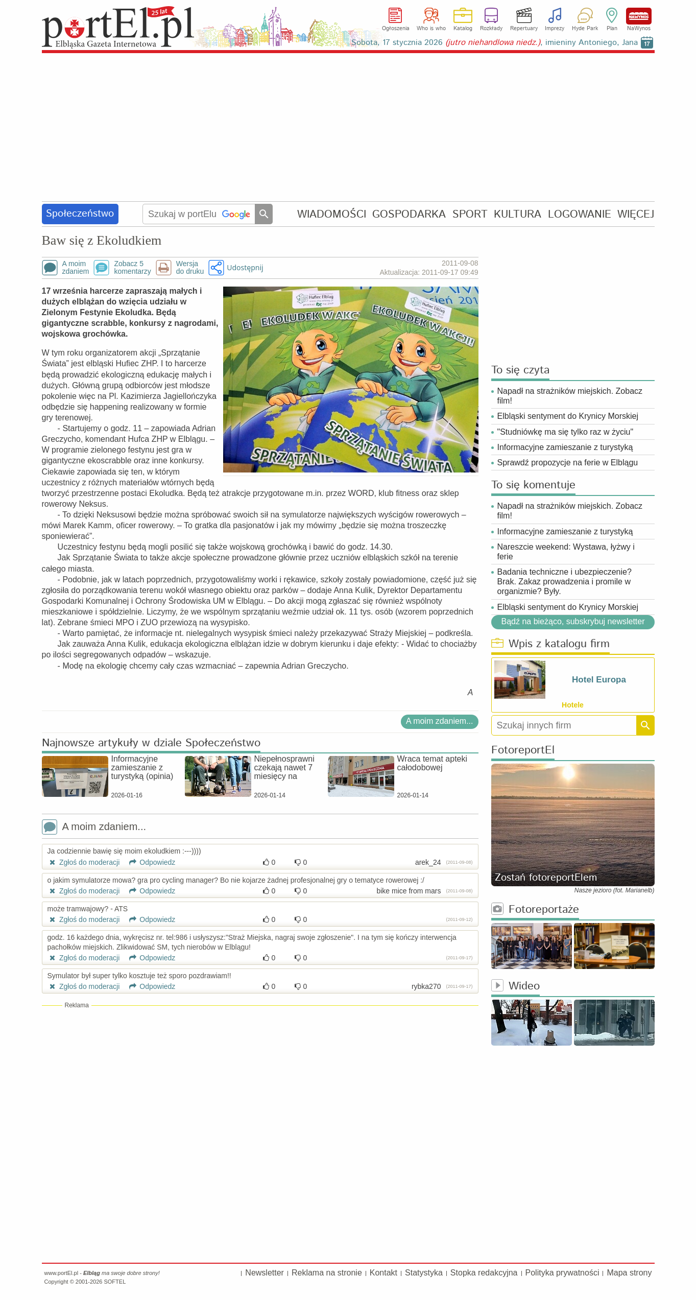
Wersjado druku (190, 267)
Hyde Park (585, 29)
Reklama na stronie (327, 1272)
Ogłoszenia (396, 29)
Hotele (573, 705)
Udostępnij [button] (245, 267)
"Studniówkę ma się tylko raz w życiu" (565, 432)
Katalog (462, 29)
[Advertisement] (348, 127)
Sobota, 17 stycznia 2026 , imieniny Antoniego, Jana (494, 43)
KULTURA (517, 214)
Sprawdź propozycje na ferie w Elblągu (567, 462)
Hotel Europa (599, 679)
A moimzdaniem (75, 267)
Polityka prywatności (562, 1272)
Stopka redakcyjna (484, 1272)
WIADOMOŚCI (331, 214)
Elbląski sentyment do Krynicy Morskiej (568, 416)
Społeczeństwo (80, 213)
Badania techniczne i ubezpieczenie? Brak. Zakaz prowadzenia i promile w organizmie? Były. (564, 582)
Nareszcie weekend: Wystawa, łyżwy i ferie (566, 551)
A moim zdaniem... (439, 721)
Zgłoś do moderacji (83, 862)
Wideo (515, 987)
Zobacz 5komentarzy (132, 267)
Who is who (431, 29)
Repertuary (524, 29)
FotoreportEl (523, 751)
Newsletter (264, 1272)
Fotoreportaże (535, 910)
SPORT (470, 214)
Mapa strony (629, 1272)
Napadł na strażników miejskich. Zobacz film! (570, 396)
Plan (612, 29)
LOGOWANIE (579, 214)
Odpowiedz (148, 862)
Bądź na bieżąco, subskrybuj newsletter (572, 621)
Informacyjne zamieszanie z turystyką (565, 447)
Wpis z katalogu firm (550, 644)
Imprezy (554, 29)
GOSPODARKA (409, 214)
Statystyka (424, 1272)
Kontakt (383, 1272)
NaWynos (639, 16)
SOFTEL (115, 1282)
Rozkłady (491, 29)
